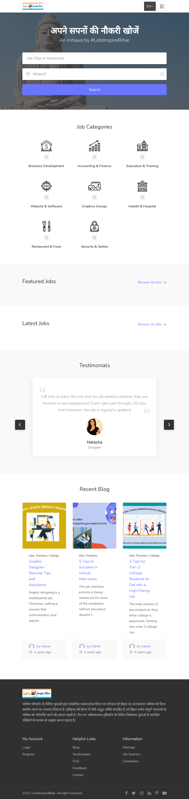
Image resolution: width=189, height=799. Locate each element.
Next (169, 425)
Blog (76, 747)
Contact (78, 775)
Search (94, 89)
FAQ (76, 761)
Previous (20, 425)
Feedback (80, 768)
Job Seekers (131, 754)
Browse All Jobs (150, 282)
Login (26, 747)
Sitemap (129, 747)
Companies (131, 761)
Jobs (31, 556)
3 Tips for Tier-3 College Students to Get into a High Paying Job (139, 579)
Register (28, 754)
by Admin (39, 646)
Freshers (41, 556)
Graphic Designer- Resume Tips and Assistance (40, 573)
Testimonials (82, 754)
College (54, 556)
